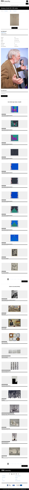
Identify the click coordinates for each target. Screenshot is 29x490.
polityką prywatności (23, 489)
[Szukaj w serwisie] (13, 4)
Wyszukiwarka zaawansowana (14, 5)
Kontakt (16, 479)
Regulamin (16, 477)
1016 (21, 463)
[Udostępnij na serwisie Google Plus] (4, 33)
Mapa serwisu (3, 477)
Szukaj (27, 3)
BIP (2, 479)
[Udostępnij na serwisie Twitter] (5, 33)
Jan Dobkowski (4, 31)
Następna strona (24, 281)
